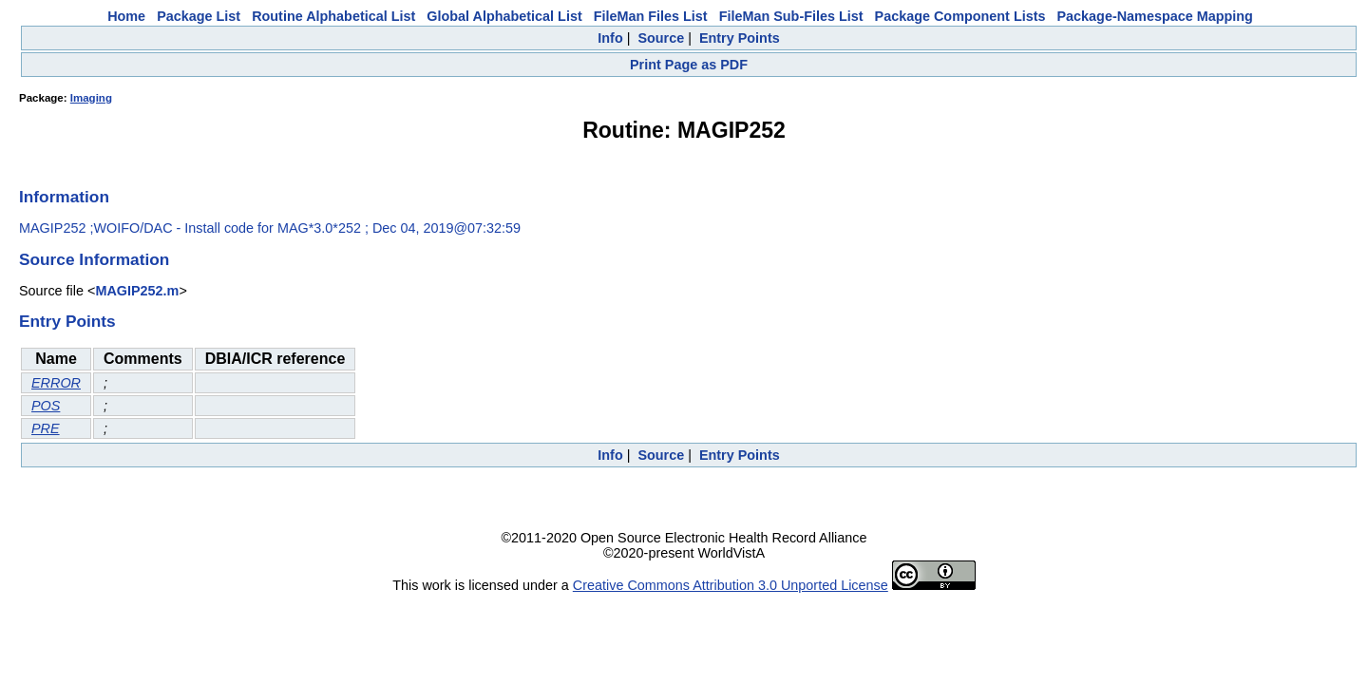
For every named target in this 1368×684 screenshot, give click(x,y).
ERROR (56, 382)
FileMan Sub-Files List (791, 16)
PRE (45, 428)
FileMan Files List (651, 16)
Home (126, 16)
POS (45, 405)
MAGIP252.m (137, 290)
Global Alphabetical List (504, 16)
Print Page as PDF (689, 64)
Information (64, 196)
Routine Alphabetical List (333, 16)
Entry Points (739, 38)
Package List (198, 16)
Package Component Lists (960, 16)
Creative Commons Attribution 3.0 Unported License (730, 585)
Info (610, 38)
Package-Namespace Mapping (1155, 16)
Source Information (94, 259)
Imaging (91, 98)
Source (660, 38)
